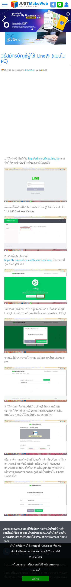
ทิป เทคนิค (29, 70)
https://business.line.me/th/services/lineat (28, 260)
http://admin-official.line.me (44, 158)
